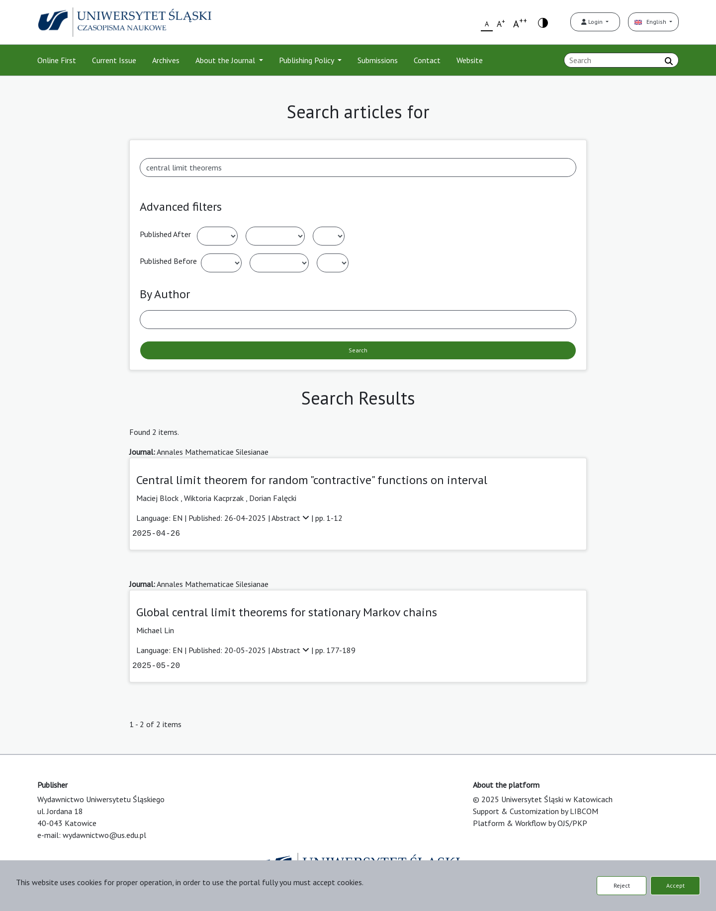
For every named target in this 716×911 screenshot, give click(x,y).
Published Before (168, 261)
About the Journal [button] (226, 60)
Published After (165, 234)
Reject (622, 885)
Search (358, 350)
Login (592, 21)
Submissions (378, 60)
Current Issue (114, 60)
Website (469, 60)
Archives (165, 60)
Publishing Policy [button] (307, 60)
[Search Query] (621, 60)
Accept (675, 885)
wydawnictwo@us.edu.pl (104, 835)
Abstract (291, 518)
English (651, 21)
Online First (56, 60)
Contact (427, 60)
